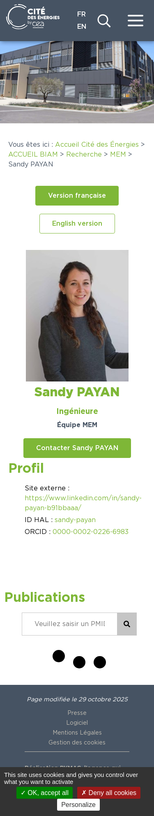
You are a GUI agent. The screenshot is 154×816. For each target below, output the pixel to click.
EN (81, 26)
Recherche (84, 154)
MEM (118, 154)
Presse (77, 713)
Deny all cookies (108, 792)
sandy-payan (75, 520)
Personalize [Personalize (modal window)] (78, 804)
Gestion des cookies (77, 743)
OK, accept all (45, 792)
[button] (77, 196)
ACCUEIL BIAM (33, 154)
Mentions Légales (77, 733)
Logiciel (77, 723)
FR (81, 14)
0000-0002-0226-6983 (91, 532)
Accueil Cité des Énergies (97, 144)
